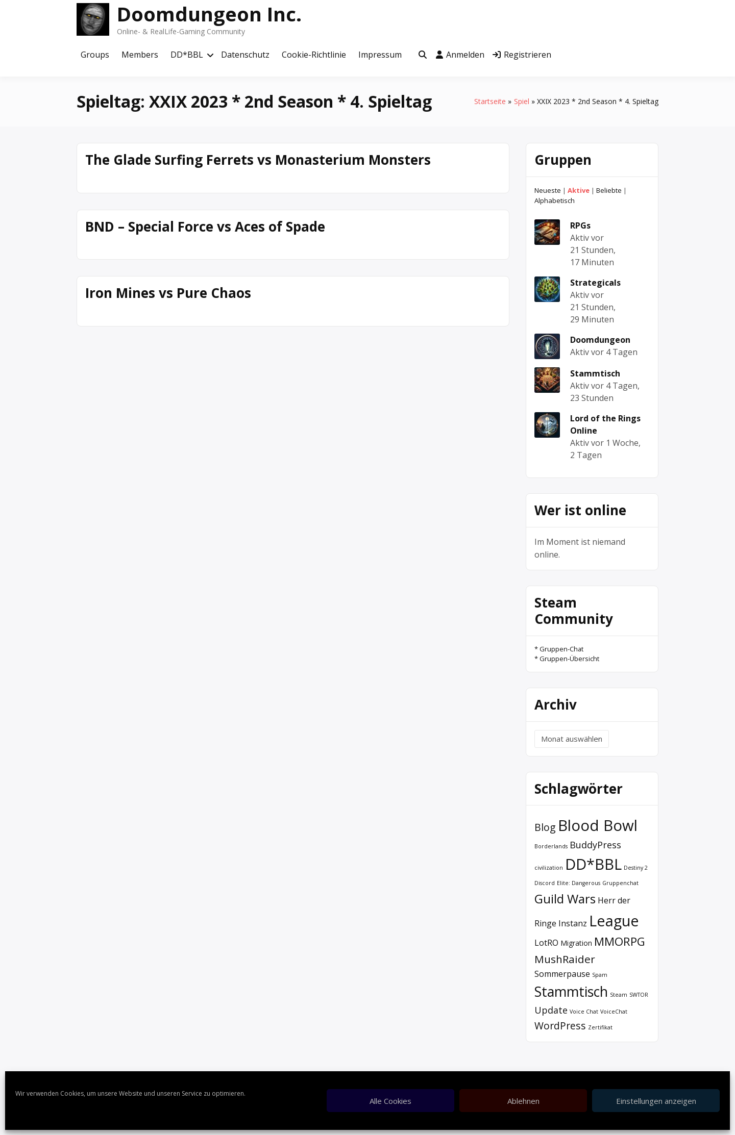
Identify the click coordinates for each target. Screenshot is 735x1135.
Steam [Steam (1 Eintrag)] (618, 994)
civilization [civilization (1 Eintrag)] (548, 867)
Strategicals (595, 282)
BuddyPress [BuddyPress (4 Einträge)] (595, 845)
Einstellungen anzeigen (656, 1101)
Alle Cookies (390, 1101)
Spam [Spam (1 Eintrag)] (599, 974)
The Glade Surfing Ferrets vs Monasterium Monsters (258, 159)
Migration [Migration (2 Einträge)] (576, 943)
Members (139, 54)
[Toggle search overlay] (423, 55)
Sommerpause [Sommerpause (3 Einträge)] (562, 973)
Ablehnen (523, 1101)
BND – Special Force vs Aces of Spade (205, 226)
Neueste (547, 190)
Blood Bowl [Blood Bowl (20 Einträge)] (598, 825)
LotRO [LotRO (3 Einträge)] (546, 942)
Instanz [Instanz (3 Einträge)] (572, 923)
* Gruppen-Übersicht (566, 658)
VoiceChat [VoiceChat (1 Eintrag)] (613, 1011)
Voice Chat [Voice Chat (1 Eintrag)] (584, 1011)
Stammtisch (595, 373)
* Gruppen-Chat (558, 648)
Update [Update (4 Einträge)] (551, 1010)
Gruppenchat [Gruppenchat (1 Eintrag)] (620, 883)
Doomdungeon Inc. (209, 14)
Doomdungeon (600, 339)
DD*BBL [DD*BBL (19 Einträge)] (593, 864)
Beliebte (609, 190)
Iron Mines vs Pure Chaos (168, 293)
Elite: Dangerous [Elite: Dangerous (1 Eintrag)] (578, 883)
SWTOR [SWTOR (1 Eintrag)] (638, 994)
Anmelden (460, 54)
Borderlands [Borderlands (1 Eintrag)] (551, 846)
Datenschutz (245, 54)
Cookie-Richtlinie (314, 54)
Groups (95, 54)
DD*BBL (186, 54)
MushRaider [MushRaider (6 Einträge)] (564, 959)
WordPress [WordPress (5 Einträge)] (560, 1025)
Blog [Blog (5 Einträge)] (545, 827)
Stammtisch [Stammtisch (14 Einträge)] (571, 991)
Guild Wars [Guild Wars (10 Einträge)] (565, 898)
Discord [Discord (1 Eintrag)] (544, 883)
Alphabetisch (554, 200)
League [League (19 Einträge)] (614, 920)
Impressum (380, 54)
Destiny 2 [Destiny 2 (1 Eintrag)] (636, 867)
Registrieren (522, 54)
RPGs (580, 225)
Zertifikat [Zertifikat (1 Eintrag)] (600, 1027)
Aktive (579, 190)
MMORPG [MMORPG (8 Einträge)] (619, 941)
